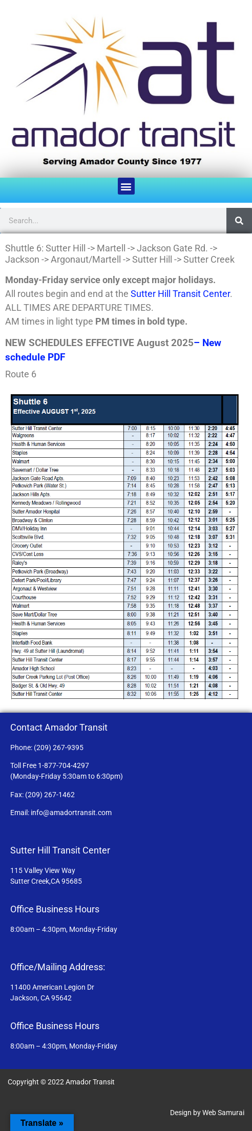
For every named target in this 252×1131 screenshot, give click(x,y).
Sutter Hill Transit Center (180, 293)
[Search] (239, 220)
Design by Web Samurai (207, 1112)
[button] (126, 186)
